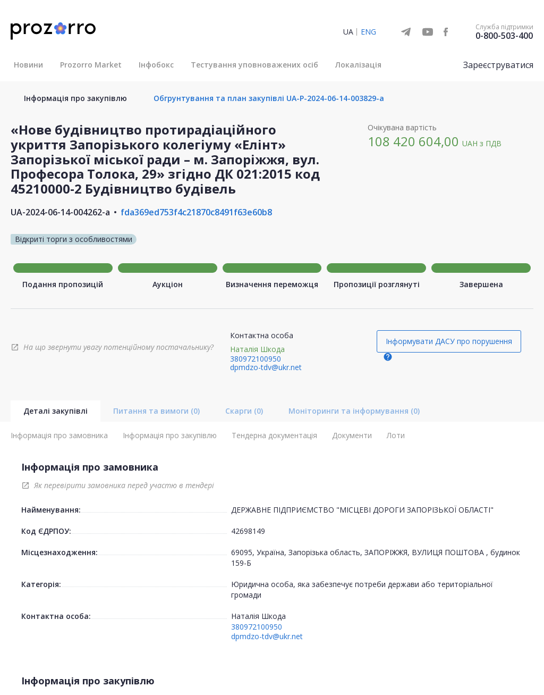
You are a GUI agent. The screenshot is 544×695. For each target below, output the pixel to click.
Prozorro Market (91, 65)
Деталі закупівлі (55, 411)
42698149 (248, 531)
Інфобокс (156, 65)
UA (348, 32)
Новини (28, 65)
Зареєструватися (498, 65)
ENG (368, 32)
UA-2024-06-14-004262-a (60, 212)
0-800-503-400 (504, 35)
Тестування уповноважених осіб (254, 65)
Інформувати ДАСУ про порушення (449, 341)
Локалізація (358, 65)
